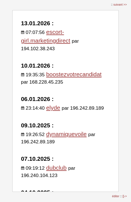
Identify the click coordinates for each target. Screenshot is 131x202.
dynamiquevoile (66, 134)
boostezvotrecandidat (74, 74)
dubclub (56, 167)
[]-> (125, 196)
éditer (116, 196)
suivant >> (120, 4)
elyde (53, 107)
